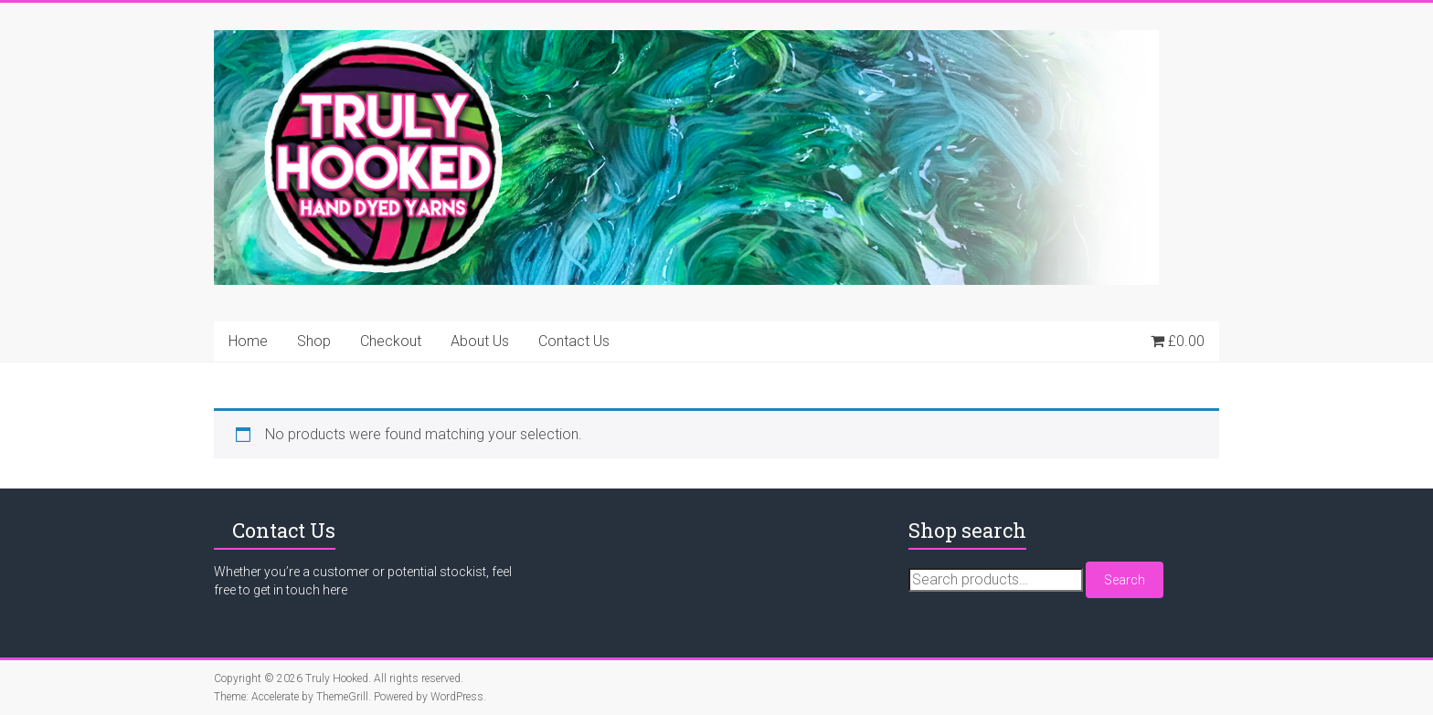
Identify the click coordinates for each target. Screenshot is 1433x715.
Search (1124, 580)
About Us (480, 341)
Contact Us (574, 341)
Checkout (390, 341)
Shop (314, 341)
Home (248, 341)
